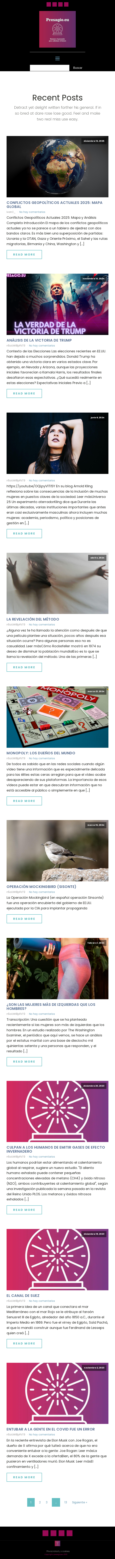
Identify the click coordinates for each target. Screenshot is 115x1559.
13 (65, 1502)
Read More (24, 254)
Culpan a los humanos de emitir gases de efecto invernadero (56, 1149)
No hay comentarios (32, 212)
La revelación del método (33, 619)
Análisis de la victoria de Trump (39, 340)
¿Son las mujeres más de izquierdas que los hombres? (51, 1007)
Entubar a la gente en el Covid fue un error (51, 1429)
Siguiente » (79, 1502)
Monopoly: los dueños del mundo (41, 753)
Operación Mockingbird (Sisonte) (41, 887)
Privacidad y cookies (58, 1551)
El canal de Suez (23, 1296)
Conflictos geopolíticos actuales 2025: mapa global (55, 205)
